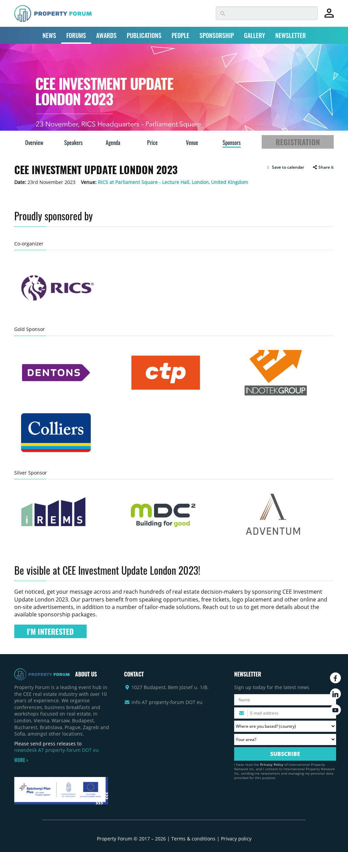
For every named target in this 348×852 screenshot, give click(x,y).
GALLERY (254, 35)
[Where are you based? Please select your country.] (285, 726)
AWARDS (106, 35)
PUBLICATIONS (144, 35)
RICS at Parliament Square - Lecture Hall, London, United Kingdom (173, 182)
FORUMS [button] (76, 35)
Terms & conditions (193, 838)
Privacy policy (236, 838)
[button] (285, 167)
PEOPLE (180, 35)
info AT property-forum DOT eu (167, 702)
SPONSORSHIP (216, 35)
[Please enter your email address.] (285, 713)
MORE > (21, 760)
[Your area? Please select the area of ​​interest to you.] (285, 739)
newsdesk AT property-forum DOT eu (56, 750)
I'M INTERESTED (50, 631)
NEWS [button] (49, 35)
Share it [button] (323, 167)
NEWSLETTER (290, 35)
